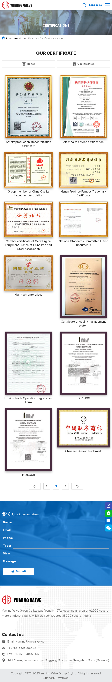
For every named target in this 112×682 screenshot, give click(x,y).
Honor (60, 38)
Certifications (47, 38)
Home (22, 38)
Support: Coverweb (56, 678)
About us (32, 38)
